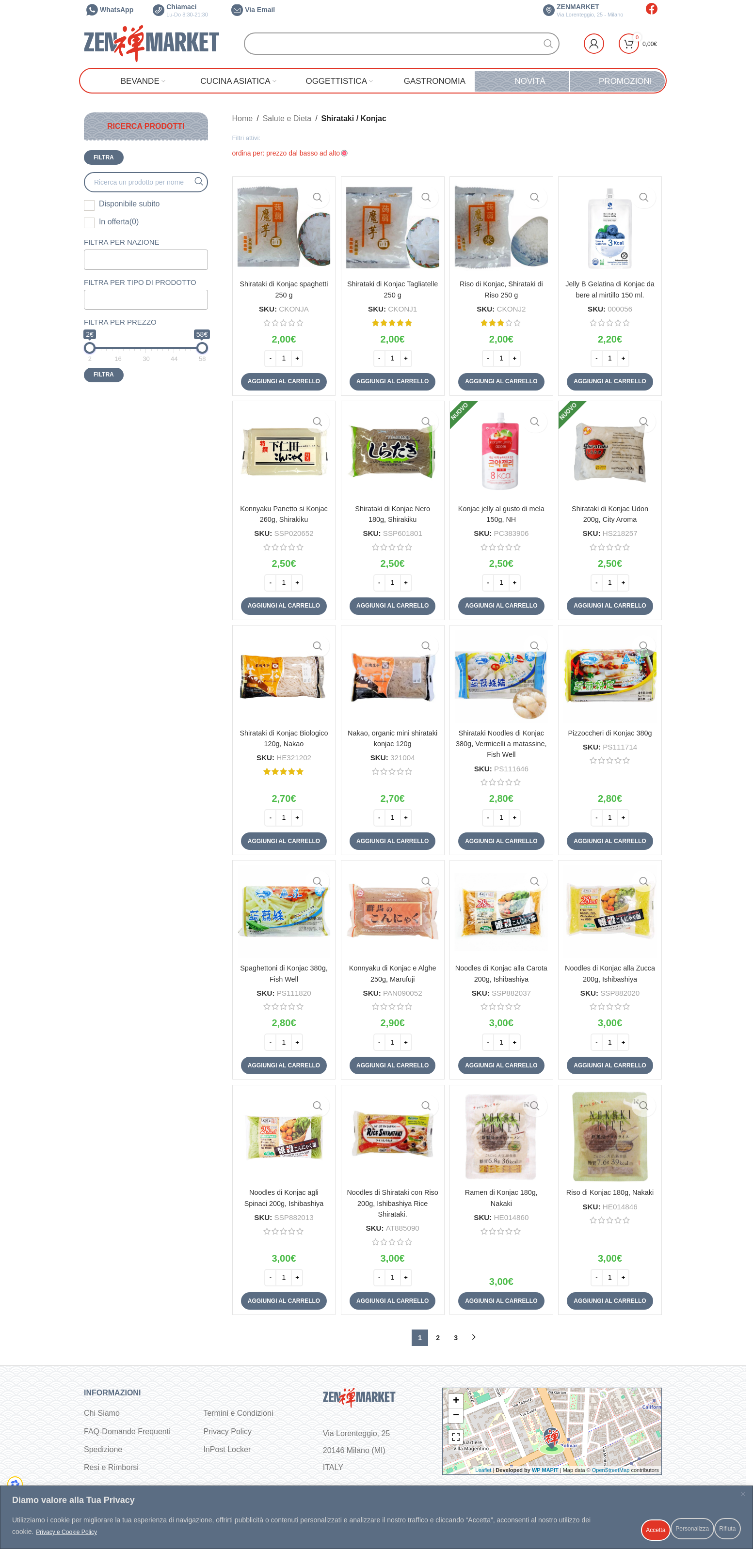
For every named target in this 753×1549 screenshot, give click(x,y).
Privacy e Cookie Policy (105, 1535)
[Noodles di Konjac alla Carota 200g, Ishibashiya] (502, 914)
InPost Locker (227, 1451)
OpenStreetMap (611, 1471)
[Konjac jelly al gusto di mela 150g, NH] (502, 452)
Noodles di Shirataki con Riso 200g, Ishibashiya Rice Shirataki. (392, 1204)
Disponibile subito (129, 204)
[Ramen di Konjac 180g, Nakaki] (502, 1139)
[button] (282, 378)
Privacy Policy (227, 1432)
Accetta (715, 1529)
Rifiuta (663, 1529)
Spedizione (103, 1451)
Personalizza (601, 1529)
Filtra (104, 157)
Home (242, 118)
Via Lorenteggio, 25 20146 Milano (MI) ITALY (356, 1452)
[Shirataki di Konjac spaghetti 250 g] (282, 226)
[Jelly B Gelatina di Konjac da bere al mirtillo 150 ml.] (612, 226)
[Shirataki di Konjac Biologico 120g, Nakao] (282, 677)
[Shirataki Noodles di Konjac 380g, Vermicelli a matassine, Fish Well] (502, 677)
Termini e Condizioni (238, 1414)
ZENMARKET (583, 10)
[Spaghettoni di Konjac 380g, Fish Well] (282, 914)
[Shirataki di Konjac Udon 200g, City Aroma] (612, 452)
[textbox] (135, 259)
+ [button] (456, 1402)
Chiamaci (180, 10)
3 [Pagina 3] (456, 1339)
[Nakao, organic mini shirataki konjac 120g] (392, 677)
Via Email (253, 10)
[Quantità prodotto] (282, 354)
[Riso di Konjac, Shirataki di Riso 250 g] (502, 226)
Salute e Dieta (287, 118)
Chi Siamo (102, 1414)
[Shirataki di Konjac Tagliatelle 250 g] (392, 226)
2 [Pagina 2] (438, 1339)
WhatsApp (109, 10)
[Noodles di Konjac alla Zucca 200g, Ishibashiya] (612, 914)
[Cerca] (402, 43)
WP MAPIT (545, 1471)
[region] (376, 1520)
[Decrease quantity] (269, 354)
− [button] (456, 1416)
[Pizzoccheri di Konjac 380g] (612, 677)
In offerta (119, 222)
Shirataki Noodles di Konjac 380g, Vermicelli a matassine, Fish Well (501, 742)
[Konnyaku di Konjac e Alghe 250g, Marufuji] (392, 914)
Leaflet (483, 1471)
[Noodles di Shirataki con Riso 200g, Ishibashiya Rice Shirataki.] (392, 1139)
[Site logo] (152, 43)
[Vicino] (743, 1499)
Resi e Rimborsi (111, 1469)
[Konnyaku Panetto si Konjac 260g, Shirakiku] (282, 452)
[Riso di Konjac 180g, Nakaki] (612, 1139)
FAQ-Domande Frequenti (127, 1432)
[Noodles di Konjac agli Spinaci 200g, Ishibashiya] (282, 1139)
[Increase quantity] (295, 354)
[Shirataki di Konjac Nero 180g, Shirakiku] (392, 452)
